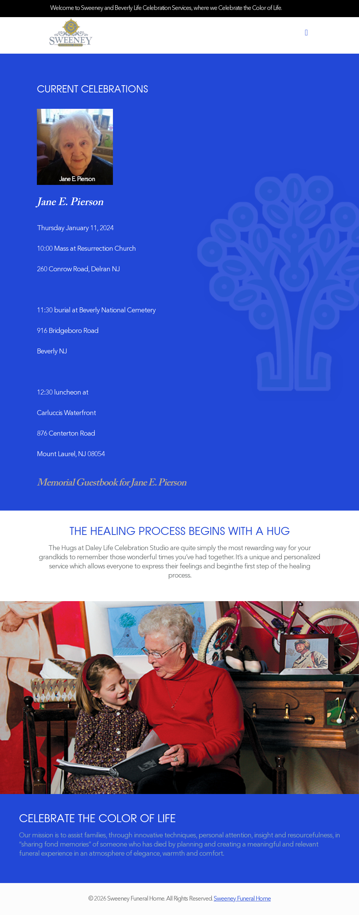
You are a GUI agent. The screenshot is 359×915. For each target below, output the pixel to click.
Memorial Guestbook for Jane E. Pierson (111, 483)
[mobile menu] (306, 33)
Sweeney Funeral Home (242, 899)
